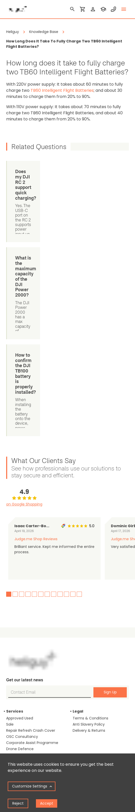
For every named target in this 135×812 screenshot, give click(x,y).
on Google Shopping (24, 345)
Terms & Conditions (90, 559)
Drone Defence (20, 590)
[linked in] (76, 720)
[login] (93, 9)
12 (79, 435)
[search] (72, 9)
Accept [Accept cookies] (46, 803)
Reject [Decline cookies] (18, 803)
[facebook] (84, 720)
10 (66, 435)
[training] (103, 9)
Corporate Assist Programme (32, 584)
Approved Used (19, 559)
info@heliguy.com (89, 701)
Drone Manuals (19, 726)
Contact (80, 643)
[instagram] (100, 720)
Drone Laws (16, 689)
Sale (10, 565)
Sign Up (110, 533)
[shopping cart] (83, 9)
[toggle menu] (124, 9)
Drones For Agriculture (26, 655)
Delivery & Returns (89, 571)
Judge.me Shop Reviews (35, 380)
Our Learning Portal (90, 630)
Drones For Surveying (25, 636)
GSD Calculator (19, 695)
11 (72, 435)
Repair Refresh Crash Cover (30, 571)
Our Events (82, 624)
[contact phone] (113, 9)
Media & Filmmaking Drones (31, 661)
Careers (80, 636)
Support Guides (20, 714)
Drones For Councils (24, 649)
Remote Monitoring (23, 596)
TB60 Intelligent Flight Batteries (62, 90)
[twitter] (92, 720)
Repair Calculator (21, 707)
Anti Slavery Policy (89, 565)
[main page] (16, 7)
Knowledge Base (20, 720)
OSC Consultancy (22, 578)
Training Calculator (23, 701)
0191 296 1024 (84, 684)
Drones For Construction (28, 618)
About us (81, 618)
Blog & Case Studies (24, 683)
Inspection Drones (22, 643)
